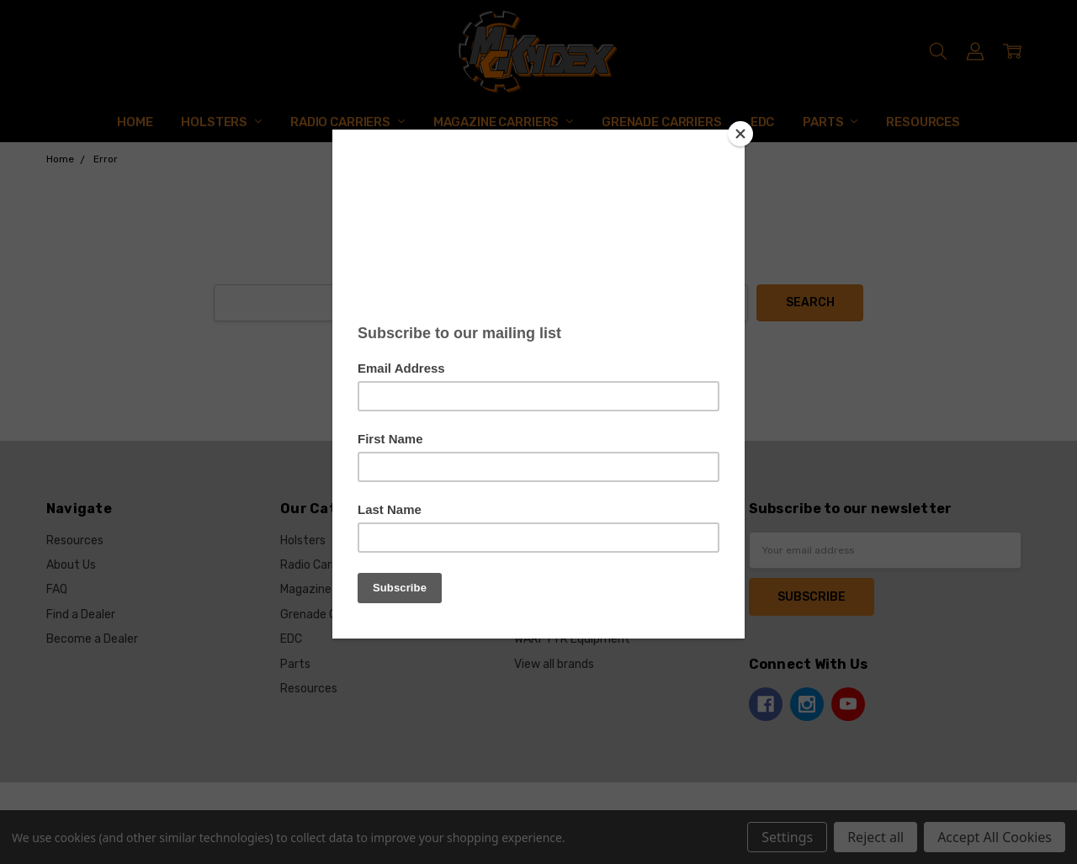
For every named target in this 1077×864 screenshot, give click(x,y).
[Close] (740, 133)
